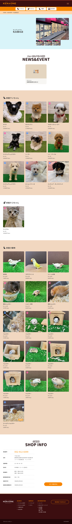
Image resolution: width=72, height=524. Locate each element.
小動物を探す (20, 507)
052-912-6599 (21, 452)
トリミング (32, 503)
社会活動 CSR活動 (42, 512)
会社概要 (40, 508)
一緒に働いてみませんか (60, 502)
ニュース (40, 503)
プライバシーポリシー (7, 521)
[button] (67, 29)
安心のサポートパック (43, 505)
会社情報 (40, 507)
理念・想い (41, 510)
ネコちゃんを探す (21, 505)
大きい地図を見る (53, 484)
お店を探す (9, 12)
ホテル (31, 505)
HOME (4, 12)
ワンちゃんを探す (21, 503)
